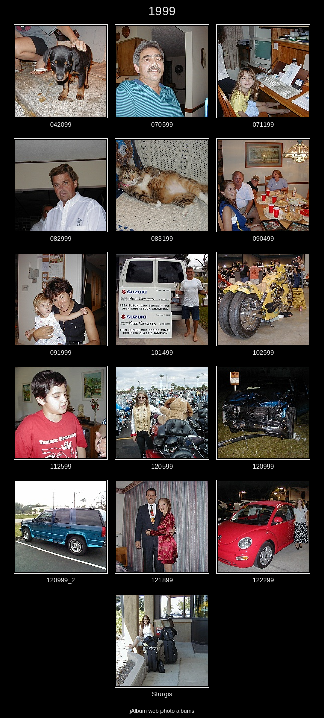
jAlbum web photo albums (162, 711)
